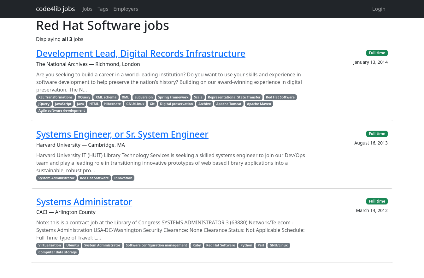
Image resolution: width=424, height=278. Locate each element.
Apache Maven (259, 104)
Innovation (123, 178)
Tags (102, 8)
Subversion (144, 97)
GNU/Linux (135, 104)
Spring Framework (173, 97)
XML (125, 97)
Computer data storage (57, 252)
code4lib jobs (55, 8)
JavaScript (63, 104)
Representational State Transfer (234, 97)
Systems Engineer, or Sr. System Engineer (122, 134)
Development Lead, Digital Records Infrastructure (140, 53)
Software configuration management (156, 245)
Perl (261, 245)
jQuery (44, 104)
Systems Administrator (84, 202)
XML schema (106, 97)
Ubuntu (72, 245)
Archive (204, 104)
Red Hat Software (280, 97)
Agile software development (61, 110)
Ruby (196, 245)
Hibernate (112, 104)
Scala (198, 97)
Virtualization (49, 245)
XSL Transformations (55, 97)
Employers (125, 8)
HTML (94, 104)
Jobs (88, 8)
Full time (377, 53)
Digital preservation (176, 104)
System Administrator (56, 178)
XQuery (84, 97)
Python (246, 245)
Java (80, 104)
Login (379, 8)
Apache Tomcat (229, 104)
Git (152, 104)
